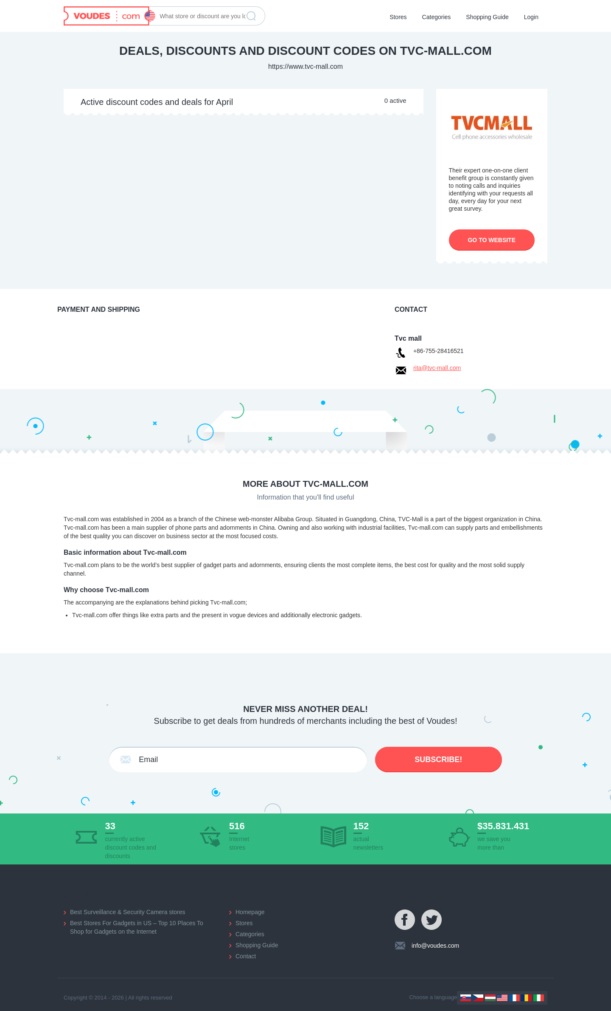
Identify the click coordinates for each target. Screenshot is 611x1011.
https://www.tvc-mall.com (305, 66)
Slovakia (465, 997)
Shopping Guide (487, 17)
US (502, 997)
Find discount (251, 16)
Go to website (492, 240)
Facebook (405, 920)
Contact (245, 956)
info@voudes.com (435, 945)
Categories (436, 17)
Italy (538, 997)
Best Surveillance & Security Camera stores (127, 912)
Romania (526, 997)
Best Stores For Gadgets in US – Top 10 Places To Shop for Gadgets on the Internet (136, 927)
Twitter (432, 920)
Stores (398, 17)
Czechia (478, 997)
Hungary (490, 997)
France (514, 997)
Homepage (250, 912)
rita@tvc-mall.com (437, 367)
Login (531, 17)
